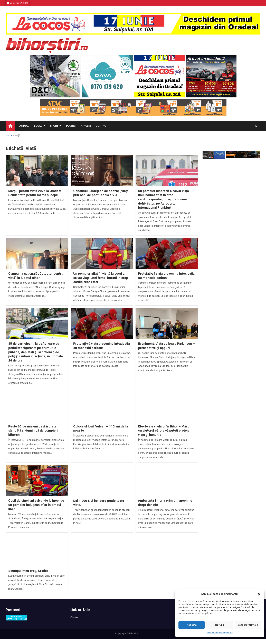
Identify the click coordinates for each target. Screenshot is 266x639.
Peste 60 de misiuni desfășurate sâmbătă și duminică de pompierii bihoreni (33, 430)
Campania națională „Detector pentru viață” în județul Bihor (35, 276)
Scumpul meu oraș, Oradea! (28, 571)
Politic (71, 125)
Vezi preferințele (248, 624)
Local (38, 125)
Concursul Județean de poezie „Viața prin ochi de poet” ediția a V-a (100, 193)
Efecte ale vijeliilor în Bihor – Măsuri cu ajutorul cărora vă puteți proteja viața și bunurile (165, 430)
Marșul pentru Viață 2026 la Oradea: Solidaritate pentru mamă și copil (34, 193)
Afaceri (86, 125)
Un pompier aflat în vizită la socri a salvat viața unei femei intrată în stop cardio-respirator (100, 278)
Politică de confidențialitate (220, 633)
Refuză (219, 624)
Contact (102, 125)
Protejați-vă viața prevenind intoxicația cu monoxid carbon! (166, 276)
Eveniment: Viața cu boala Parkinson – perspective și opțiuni (166, 346)
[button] (259, 594)
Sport (54, 125)
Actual (24, 125)
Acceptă (192, 624)
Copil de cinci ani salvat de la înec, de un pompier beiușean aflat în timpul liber (36, 505)
